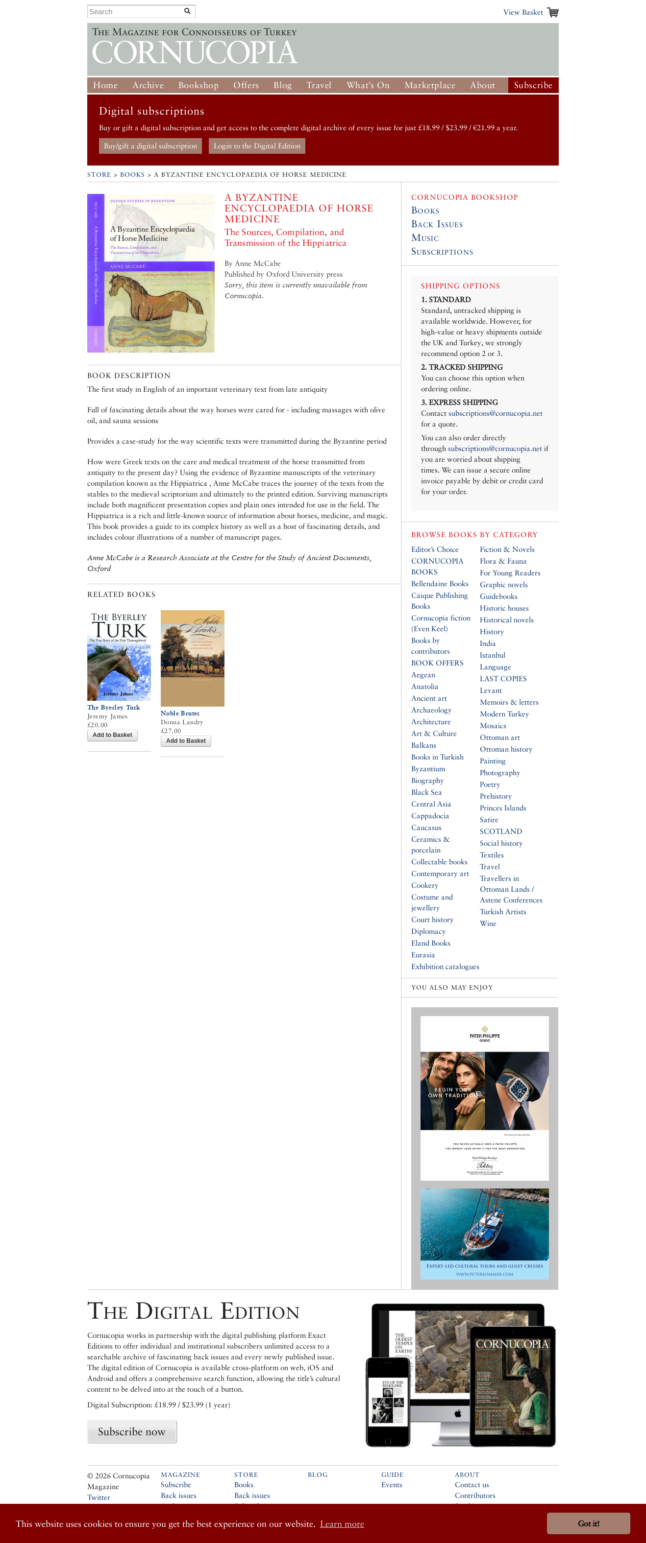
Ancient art (429, 698)
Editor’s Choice (435, 549)
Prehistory (496, 796)
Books (132, 174)
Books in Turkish (437, 757)
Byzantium (428, 768)
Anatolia (425, 686)
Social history (501, 843)
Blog (282, 85)
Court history (432, 919)
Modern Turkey (504, 714)
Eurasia (423, 954)
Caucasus (426, 827)
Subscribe (533, 85)
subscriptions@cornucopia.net (495, 413)
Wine (488, 923)
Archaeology (431, 710)
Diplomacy (428, 931)
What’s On (368, 85)
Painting (493, 761)
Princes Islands (503, 808)
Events (391, 1484)
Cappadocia (430, 815)
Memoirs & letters (509, 702)
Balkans (423, 745)
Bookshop (198, 85)
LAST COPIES (503, 678)
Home (105, 85)
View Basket (523, 12)
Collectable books (439, 861)
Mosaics (493, 725)
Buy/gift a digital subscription (150, 146)
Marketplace (430, 85)
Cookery (425, 885)
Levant (491, 690)
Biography (427, 780)
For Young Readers (510, 573)
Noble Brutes (180, 713)
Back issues (179, 1495)
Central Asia (431, 804)
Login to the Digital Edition (257, 146)
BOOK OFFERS (437, 663)
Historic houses (504, 608)
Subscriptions (442, 251)
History (492, 631)
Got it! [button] (588, 1523)
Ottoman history (506, 749)
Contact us (472, 1484)
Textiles (492, 855)
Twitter (98, 1497)
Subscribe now (132, 1431)
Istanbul (492, 655)
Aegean (423, 674)
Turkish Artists (503, 911)
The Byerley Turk (113, 707)
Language (495, 667)
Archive (148, 85)
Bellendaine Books (440, 583)
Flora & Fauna (503, 561)
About (483, 85)
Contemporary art (440, 873)
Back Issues (437, 224)
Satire (489, 819)
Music (425, 237)
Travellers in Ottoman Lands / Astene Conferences (511, 889)
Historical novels (507, 620)
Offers (246, 85)
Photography (500, 772)
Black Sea (426, 792)
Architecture (431, 721)
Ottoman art (500, 737)
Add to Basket (112, 735)
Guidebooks (499, 596)
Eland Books (430, 943)
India (488, 643)
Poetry (490, 784)
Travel (319, 85)
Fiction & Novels (507, 549)
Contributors (475, 1495)
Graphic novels (504, 584)
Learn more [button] (342, 1524)
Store (99, 174)
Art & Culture (434, 733)
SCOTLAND (501, 831)
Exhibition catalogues (445, 966)
